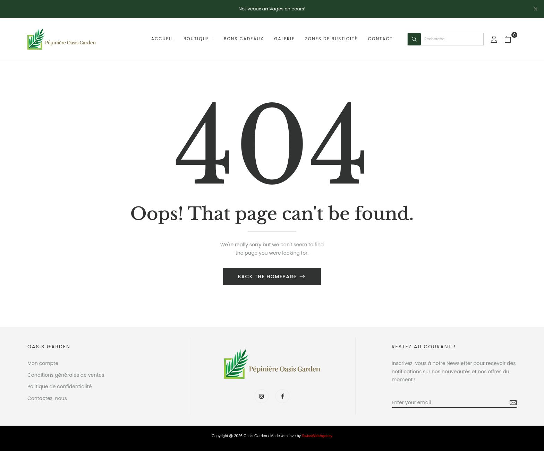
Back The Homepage (268, 276)
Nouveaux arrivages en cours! (272, 9)
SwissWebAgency (317, 436)
